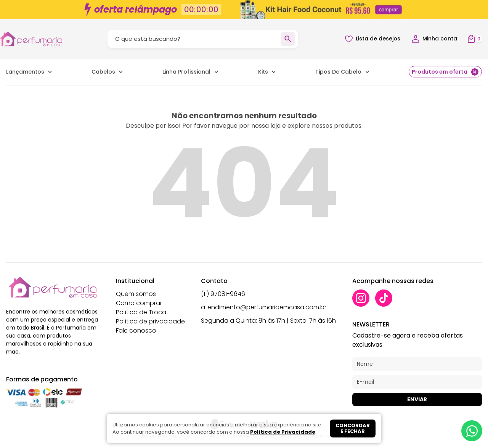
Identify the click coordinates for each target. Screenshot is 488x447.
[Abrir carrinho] (474, 39)
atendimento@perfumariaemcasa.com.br (263, 307)
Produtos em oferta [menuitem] (445, 72)
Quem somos (136, 293)
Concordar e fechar (353, 428)
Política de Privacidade (282, 432)
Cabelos (103, 72)
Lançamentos (25, 72)
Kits (263, 72)
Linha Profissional (186, 72)
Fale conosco (136, 330)
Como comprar (139, 303)
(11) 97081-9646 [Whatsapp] (223, 293)
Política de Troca (141, 312)
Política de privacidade (150, 321)
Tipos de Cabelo (338, 72)
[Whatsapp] (471, 430)
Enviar (417, 399)
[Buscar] (288, 39)
